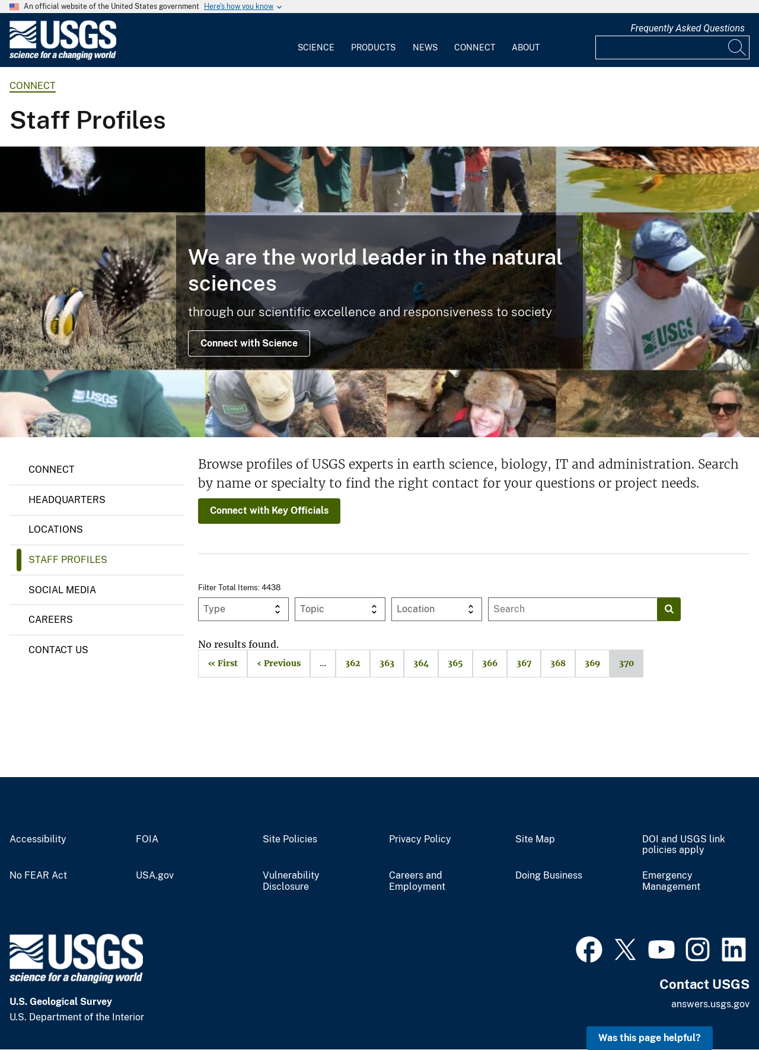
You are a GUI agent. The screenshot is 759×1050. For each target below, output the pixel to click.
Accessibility (37, 839)
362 (348, 663)
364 (416, 663)
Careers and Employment (417, 881)
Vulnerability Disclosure (291, 881)
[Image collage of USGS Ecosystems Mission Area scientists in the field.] (379, 292)
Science (316, 47)
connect (32, 85)
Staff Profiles (67, 559)
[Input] (672, 47)
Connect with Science (249, 343)
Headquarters (67, 499)
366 (485, 663)
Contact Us (58, 650)
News (425, 47)
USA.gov (155, 875)
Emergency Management (671, 881)
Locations (55, 529)
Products (373, 47)
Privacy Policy (420, 839)
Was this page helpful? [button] (649, 1037)
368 (553, 663)
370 (622, 663)
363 (382, 663)
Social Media (62, 590)
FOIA (147, 839)
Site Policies (290, 839)
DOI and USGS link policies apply (683, 845)
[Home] (62, 57)
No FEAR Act (38, 875)
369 (587, 663)
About (526, 47)
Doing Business (548, 875)
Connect (474, 47)
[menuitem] (316, 40)
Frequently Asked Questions (687, 28)
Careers (50, 619)
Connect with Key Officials (269, 510)
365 (450, 663)
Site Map (535, 839)
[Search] (738, 47)
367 (519, 663)
